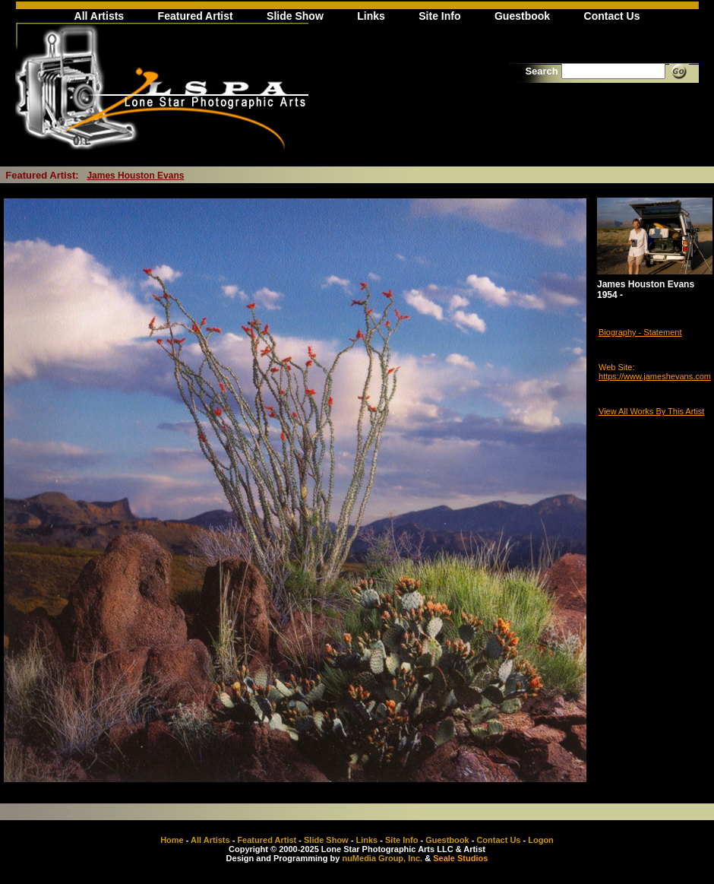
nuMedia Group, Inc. (382, 858)
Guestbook (522, 16)
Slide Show (295, 16)
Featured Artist (195, 16)
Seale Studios (460, 858)
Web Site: (617, 367)
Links (371, 16)
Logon (541, 839)
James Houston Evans (135, 175)
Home (172, 839)
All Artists (99, 16)
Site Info (439, 16)
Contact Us (612, 16)
